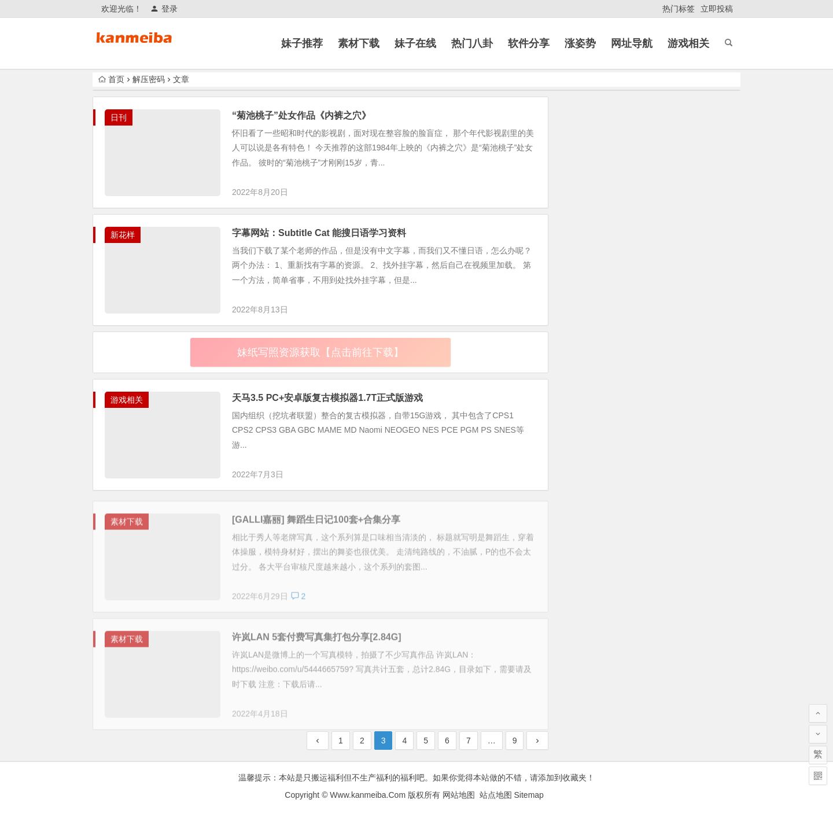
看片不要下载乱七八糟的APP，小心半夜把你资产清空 (675, 629)
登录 (164, 8)
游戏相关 (126, 399)
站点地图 (496, 795)
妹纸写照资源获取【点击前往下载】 (320, 352)
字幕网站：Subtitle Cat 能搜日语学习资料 (319, 233)
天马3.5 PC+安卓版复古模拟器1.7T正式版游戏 (327, 398)
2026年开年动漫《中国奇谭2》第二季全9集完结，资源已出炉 (676, 682)
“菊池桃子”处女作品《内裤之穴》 (301, 115)
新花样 (122, 235)
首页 (111, 79)
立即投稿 (717, 8)
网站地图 (459, 795)
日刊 (118, 117)
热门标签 (678, 8)
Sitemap (529, 795)
